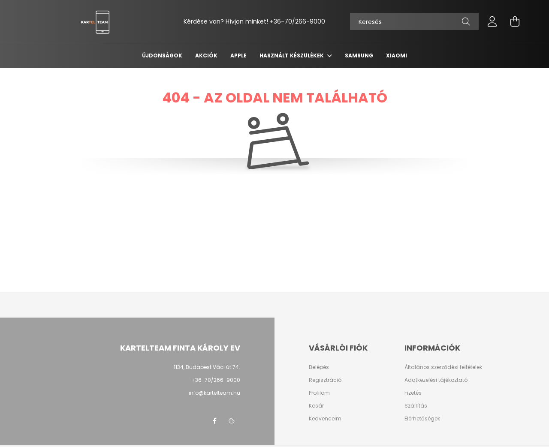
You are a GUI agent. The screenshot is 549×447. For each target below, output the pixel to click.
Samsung (359, 55)
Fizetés (413, 393)
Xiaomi (396, 55)
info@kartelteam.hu (214, 392)
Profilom (319, 393)
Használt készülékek (292, 55)
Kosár (316, 406)
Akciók (206, 55)
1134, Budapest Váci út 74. (207, 367)
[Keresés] (414, 21)
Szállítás (415, 406)
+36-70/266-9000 (297, 21)
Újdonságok (162, 55)
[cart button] (514, 21)
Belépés (319, 367)
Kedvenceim (325, 419)
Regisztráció (325, 380)
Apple (238, 55)
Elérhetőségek (422, 419)
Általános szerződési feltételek (443, 367)
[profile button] (492, 21)
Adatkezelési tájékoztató (436, 380)
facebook (214, 420)
